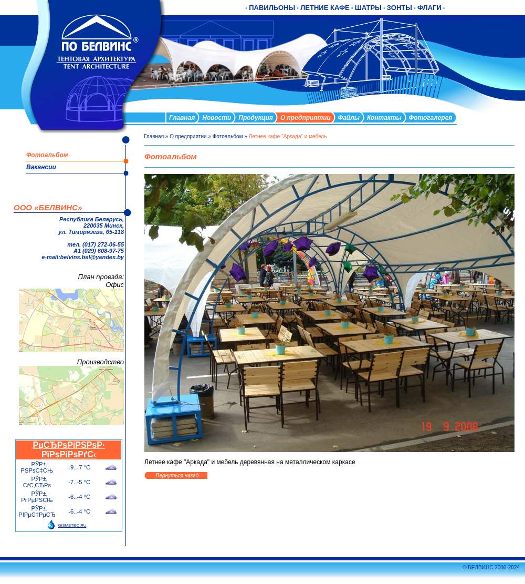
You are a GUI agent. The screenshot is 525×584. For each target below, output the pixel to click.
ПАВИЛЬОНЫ (272, 8)
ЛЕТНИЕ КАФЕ (325, 8)
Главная (154, 136)
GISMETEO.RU (72, 525)
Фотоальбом (228, 136)
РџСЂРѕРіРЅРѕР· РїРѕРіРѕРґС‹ (69, 449)
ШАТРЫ (368, 8)
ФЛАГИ (429, 8)
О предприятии (188, 136)
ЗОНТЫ (399, 8)
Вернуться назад (177, 475)
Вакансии (41, 167)
